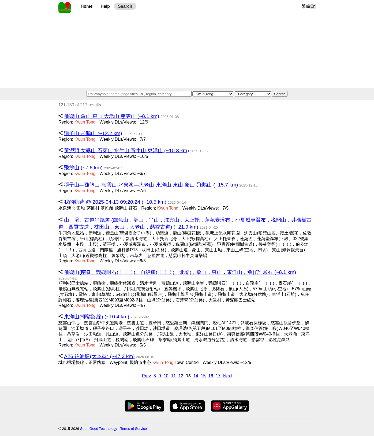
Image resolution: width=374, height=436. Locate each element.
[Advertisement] (187, 50)
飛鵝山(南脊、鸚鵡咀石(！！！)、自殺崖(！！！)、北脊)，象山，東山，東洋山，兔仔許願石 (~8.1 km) (180, 272)
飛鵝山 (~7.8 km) (83, 167)
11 (173, 376)
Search (125, 6)
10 (166, 376)
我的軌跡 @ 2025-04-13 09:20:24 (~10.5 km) (115, 202)
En (313, 6)
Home (86, 6)
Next (227, 376)
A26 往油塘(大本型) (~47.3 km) (99, 356)
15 (203, 376)
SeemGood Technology (98, 429)
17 (218, 376)
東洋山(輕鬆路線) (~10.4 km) (96, 316)
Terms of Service (133, 429)
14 (195, 376)
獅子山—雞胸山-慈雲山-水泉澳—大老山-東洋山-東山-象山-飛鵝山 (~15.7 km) (151, 185)
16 (210, 376)
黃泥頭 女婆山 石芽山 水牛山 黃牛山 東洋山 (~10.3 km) (126, 150)
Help (105, 6)
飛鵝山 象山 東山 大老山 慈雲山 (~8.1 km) (111, 116)
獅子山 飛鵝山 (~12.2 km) (93, 133)
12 (180, 376)
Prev (146, 376)
